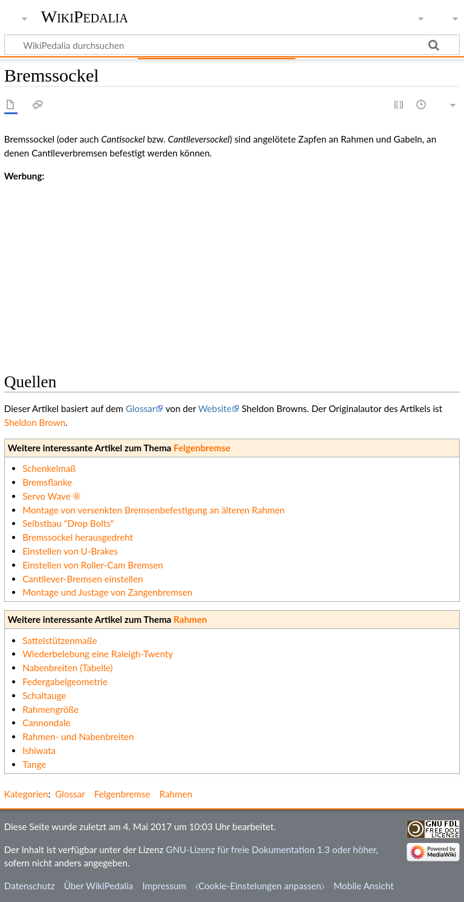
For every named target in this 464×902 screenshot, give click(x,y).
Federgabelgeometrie (65, 681)
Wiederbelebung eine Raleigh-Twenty (97, 653)
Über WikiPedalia (99, 885)
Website (214, 408)
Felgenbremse (201, 447)
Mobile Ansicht (364, 885)
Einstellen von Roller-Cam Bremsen (92, 564)
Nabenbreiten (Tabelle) (67, 667)
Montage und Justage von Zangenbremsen (107, 592)
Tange (34, 764)
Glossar (140, 408)
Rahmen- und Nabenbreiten (78, 736)
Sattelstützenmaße (59, 640)
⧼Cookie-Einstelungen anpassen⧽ (259, 885)
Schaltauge (44, 695)
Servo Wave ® (51, 496)
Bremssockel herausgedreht (77, 537)
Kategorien (26, 793)
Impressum (165, 885)
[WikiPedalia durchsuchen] (232, 44)
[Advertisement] (232, 267)
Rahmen (190, 619)
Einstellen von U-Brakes (70, 551)
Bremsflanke (47, 482)
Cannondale (46, 722)
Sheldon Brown (34, 422)
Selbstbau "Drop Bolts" (68, 523)
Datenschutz (29, 885)
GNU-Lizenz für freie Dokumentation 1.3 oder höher (271, 849)
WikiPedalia (84, 16)
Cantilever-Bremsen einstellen (82, 578)
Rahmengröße (50, 709)
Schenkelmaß (49, 468)
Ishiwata (39, 750)
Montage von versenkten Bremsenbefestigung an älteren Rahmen (153, 509)
